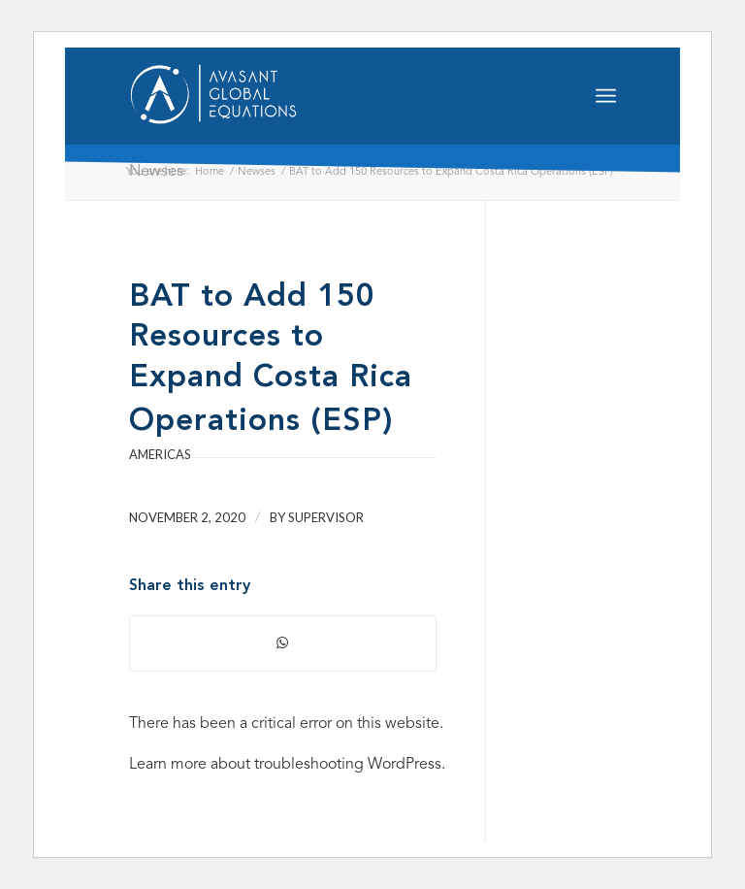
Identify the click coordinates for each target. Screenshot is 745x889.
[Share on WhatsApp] (283, 643)
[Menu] (606, 96)
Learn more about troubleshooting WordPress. (287, 765)
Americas (159, 454)
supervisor (326, 517)
